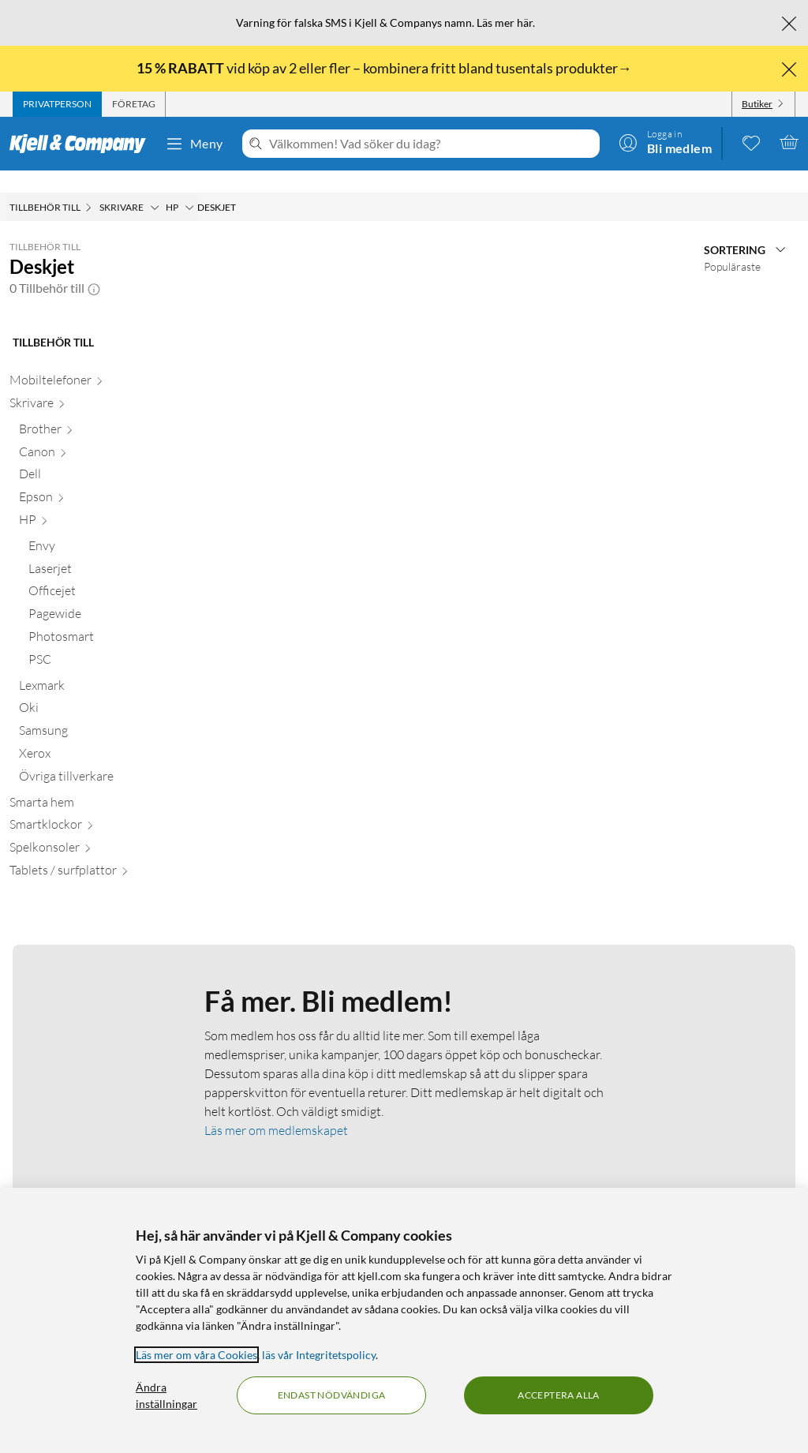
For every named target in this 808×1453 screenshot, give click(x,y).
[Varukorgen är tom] (789, 142)
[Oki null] (93, 688)
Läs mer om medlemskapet (276, 1108)
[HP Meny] (189, 185)
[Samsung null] (93, 711)
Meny (194, 143)
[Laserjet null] (97, 549)
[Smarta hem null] (88, 783)
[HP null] (93, 500)
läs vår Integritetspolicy (319, 1354)
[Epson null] (93, 477)
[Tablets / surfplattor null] (88, 851)
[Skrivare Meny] (155, 185)
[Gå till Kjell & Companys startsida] (82, 143)
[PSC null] (97, 640)
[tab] (57, 104)
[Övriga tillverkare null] (93, 757)
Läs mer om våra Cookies (196, 1354)
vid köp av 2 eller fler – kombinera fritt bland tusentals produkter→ (385, 68)
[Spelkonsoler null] (88, 828)
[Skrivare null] (88, 384)
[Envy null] (97, 526)
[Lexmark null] (93, 666)
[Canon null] (93, 432)
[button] (93, 266)
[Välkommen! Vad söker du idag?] (431, 143)
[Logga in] (665, 142)
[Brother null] (93, 410)
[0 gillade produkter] (751, 142)
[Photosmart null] (97, 617)
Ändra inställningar (166, 1395)
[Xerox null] (93, 734)
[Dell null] (93, 455)
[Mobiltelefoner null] (88, 361)
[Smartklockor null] (88, 805)
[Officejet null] (97, 571)
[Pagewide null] (97, 594)
